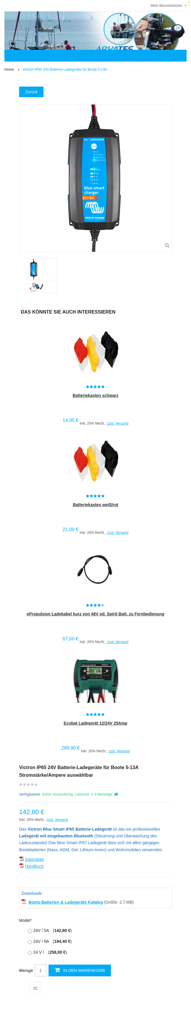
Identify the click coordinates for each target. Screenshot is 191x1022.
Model (24, 920)
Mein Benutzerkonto (166, 6)
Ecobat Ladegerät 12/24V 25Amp (95, 723)
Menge (26, 970)
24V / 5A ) (52, 930)
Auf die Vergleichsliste (35, 988)
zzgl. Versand (117, 423)
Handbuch (34, 866)
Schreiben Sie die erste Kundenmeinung (28, 786)
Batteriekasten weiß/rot (95, 504)
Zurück (31, 92)
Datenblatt (34, 859)
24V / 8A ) (52, 941)
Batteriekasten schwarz (96, 395)
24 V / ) (50, 952)
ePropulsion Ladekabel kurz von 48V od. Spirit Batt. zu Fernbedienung (96, 614)
